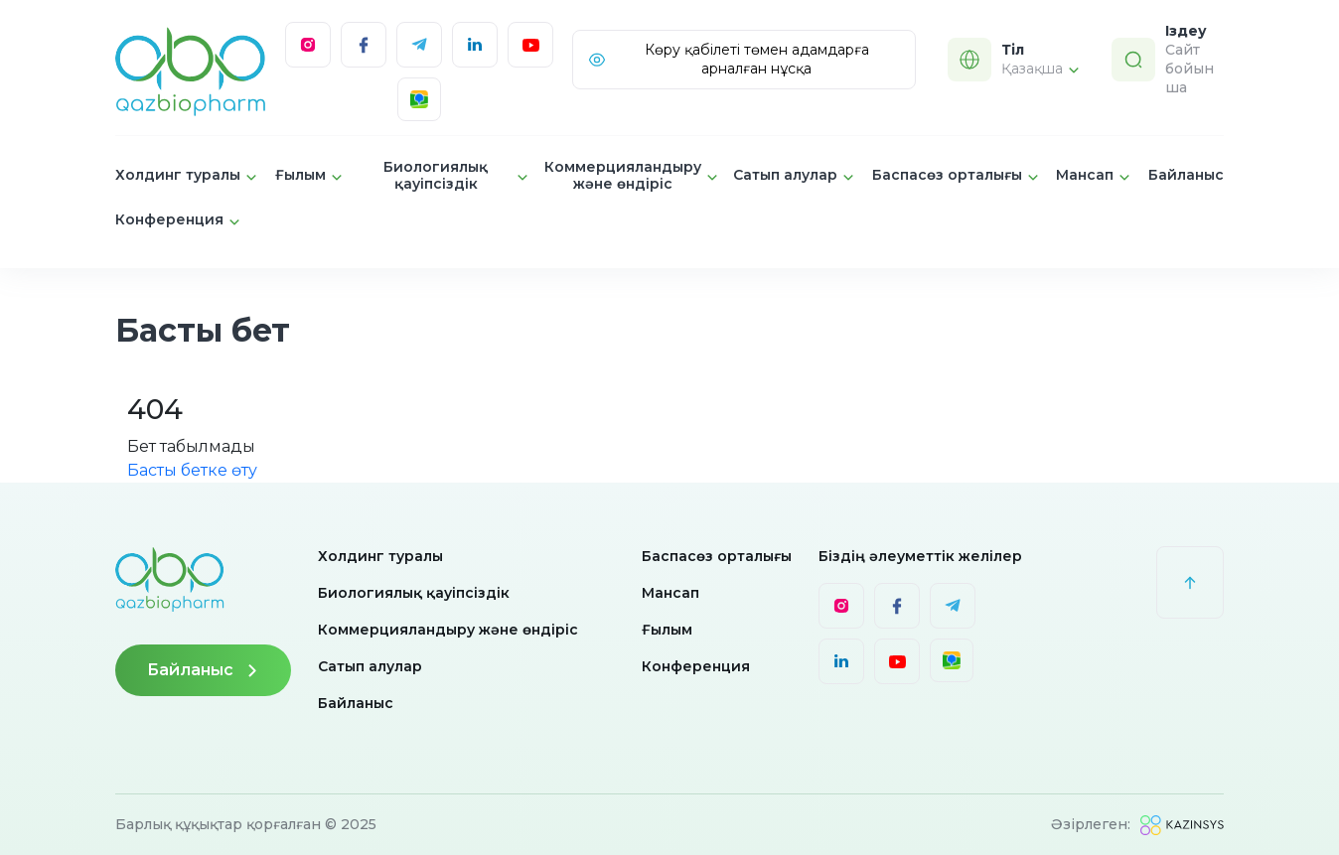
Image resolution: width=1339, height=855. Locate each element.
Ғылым (667, 630)
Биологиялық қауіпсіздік (414, 593)
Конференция (696, 666)
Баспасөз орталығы (717, 556)
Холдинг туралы (380, 556)
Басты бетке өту (192, 470)
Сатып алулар (370, 666)
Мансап (670, 593)
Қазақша (1040, 68)
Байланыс (1186, 175)
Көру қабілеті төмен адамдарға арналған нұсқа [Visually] (728, 59)
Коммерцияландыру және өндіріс (448, 630)
